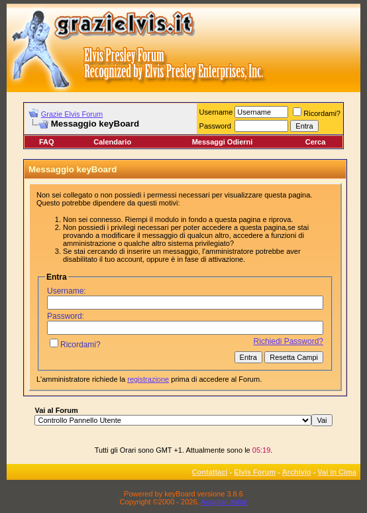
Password (215, 126)
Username (216, 112)
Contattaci (210, 472)
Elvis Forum (255, 472)
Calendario (112, 142)
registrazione (148, 379)
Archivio (296, 472)
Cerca (315, 142)
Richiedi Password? (288, 341)
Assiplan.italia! (224, 502)
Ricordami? (317, 113)
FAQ (46, 142)
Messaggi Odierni (222, 142)
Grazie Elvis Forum (72, 114)
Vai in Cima (336, 472)
